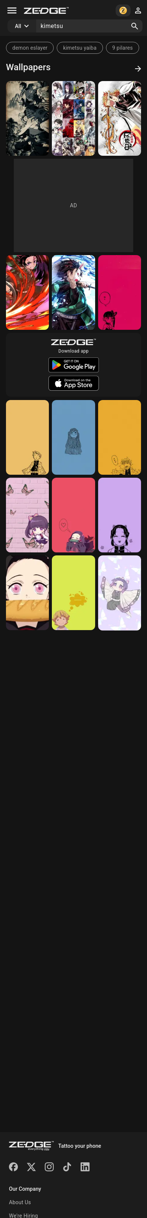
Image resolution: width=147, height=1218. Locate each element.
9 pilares (122, 48)
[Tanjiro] (27, 292)
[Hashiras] (27, 118)
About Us (20, 1202)
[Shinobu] (119, 515)
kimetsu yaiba (79, 48)
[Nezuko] (73, 515)
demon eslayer (29, 48)
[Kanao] (119, 292)
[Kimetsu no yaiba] (73, 118)
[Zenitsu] (27, 437)
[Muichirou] (73, 437)
